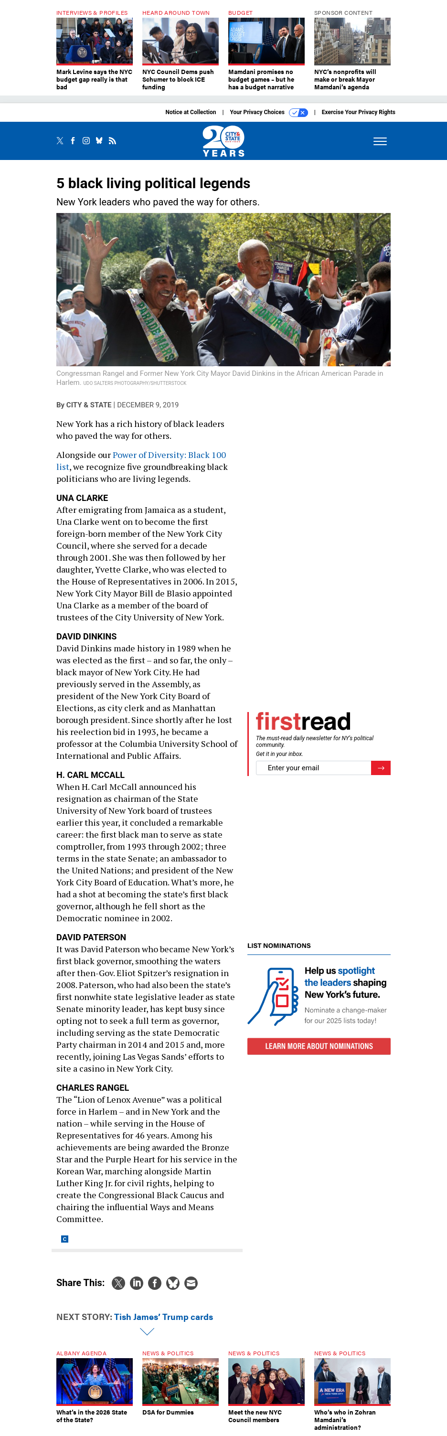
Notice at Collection (190, 112)
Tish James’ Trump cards (163, 1316)
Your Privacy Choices (269, 112)
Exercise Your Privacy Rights (358, 112)
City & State (89, 405)
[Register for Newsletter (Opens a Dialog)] (381, 768)
